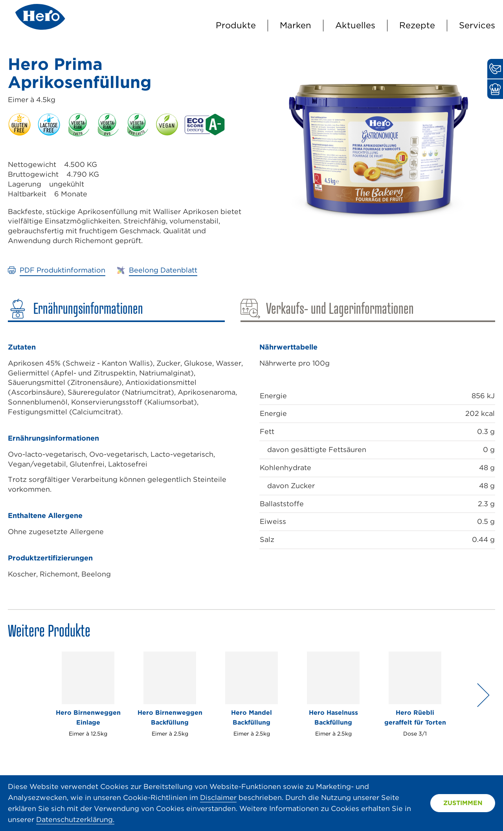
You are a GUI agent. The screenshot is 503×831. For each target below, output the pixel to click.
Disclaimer (218, 797)
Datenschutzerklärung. (75, 819)
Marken (295, 25)
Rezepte (417, 25)
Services (477, 25)
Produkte (236, 25)
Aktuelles (355, 25)
